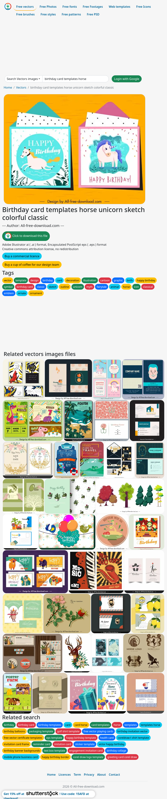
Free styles (48, 14)
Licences (65, 775)
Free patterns (71, 14)
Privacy (89, 775)
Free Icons (143, 7)
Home (8, 87)
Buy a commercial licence (22, 256)
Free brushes (25, 14)
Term (77, 775)
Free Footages (93, 7)
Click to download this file (26, 236)
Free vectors (25, 7)
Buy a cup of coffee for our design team (32, 265)
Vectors (21, 87)
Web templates (119, 7)
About (101, 775)
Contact (114, 775)
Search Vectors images (22, 79)
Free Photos (47, 7)
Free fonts (69, 7)
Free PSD (93, 14)
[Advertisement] (83, 46)
